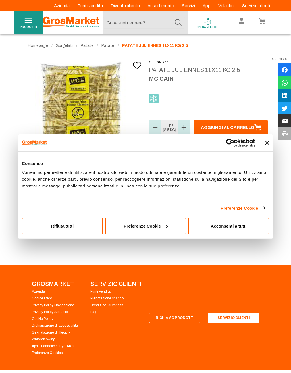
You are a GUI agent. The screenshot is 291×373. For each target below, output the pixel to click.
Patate (87, 45)
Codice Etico (42, 298)
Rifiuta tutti (62, 226)
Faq (93, 312)
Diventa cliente (126, 5)
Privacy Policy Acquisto (50, 312)
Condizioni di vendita (106, 305)
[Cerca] (178, 22)
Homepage (38, 45)
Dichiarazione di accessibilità (55, 326)
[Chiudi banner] (267, 143)
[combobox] (144, 22)
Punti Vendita (100, 291)
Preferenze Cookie (239, 207)
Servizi (189, 5)
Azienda (62, 5)
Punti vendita (90, 5)
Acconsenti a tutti (229, 226)
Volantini (226, 5)
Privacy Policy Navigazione (53, 305)
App (207, 5)
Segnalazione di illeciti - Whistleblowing (51, 335)
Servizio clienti (256, 5)
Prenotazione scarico (107, 298)
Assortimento (161, 5)
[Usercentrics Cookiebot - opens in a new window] (230, 142)
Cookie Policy (42, 319)
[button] (155, 127)
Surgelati (64, 45)
